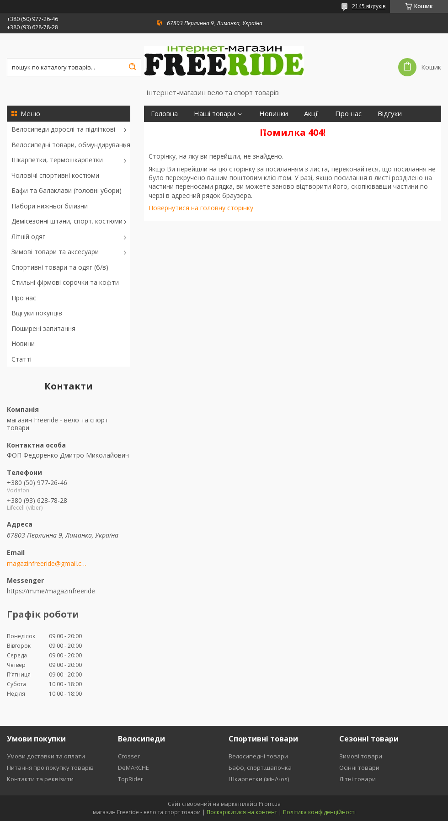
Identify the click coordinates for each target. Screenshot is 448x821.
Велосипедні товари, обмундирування (70, 144)
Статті (21, 359)
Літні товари (357, 779)
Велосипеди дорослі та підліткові (63, 129)
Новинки (273, 113)
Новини (23, 343)
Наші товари (214, 113)
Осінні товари (359, 767)
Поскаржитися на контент (242, 812)
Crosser (129, 756)
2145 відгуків (368, 6)
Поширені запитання (43, 328)
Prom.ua (270, 804)
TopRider (130, 779)
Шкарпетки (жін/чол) (259, 779)
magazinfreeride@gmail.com (47, 564)
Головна (164, 113)
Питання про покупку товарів (50, 767)
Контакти (253, 130)
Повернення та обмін (186, 130)
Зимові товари (360, 756)
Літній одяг (28, 236)
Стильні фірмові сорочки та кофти (65, 282)
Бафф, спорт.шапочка (260, 767)
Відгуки (390, 113)
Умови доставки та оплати (46, 756)
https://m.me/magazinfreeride (51, 590)
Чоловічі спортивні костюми (55, 175)
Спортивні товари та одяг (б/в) (59, 267)
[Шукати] (132, 67)
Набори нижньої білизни (49, 206)
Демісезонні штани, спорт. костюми (67, 221)
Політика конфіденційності (319, 812)
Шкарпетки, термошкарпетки (57, 159)
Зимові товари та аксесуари (55, 251)
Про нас (23, 297)
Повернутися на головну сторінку (201, 207)
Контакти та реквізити (40, 779)
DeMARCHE (133, 767)
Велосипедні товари (258, 756)
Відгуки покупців (36, 313)
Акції (311, 113)
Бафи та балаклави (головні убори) (66, 190)
